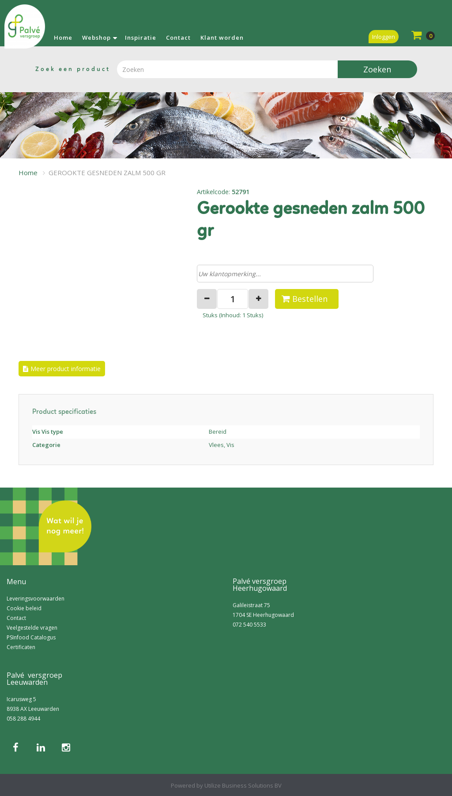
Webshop (96, 37)
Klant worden (222, 37)
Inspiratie (140, 37)
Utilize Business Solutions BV (243, 785)
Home (63, 37)
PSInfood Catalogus (31, 637)
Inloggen (383, 37)
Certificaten (21, 647)
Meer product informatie (65, 368)
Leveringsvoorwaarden (35, 598)
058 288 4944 (23, 718)
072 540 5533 (249, 624)
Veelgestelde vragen (32, 627)
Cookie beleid (24, 608)
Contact (178, 37)
